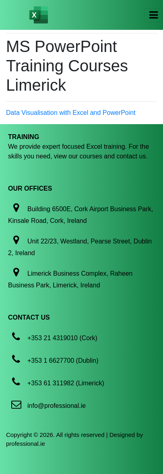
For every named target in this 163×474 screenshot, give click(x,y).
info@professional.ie (56, 405)
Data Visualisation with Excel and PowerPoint (71, 112)
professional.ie (25, 443)
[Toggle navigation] (153, 15)
